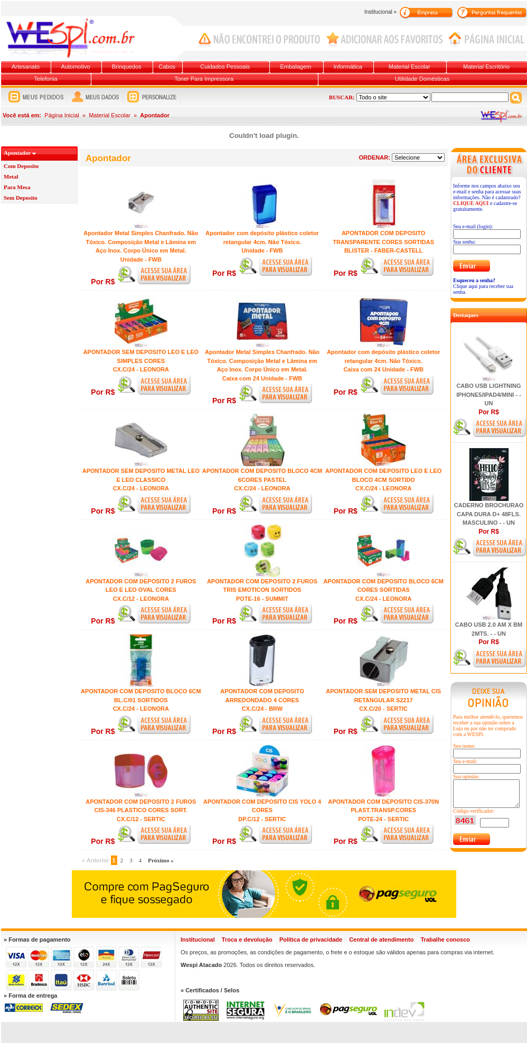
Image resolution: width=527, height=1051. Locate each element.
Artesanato (26, 66)
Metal (11, 176)
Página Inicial (61, 115)
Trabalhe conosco (445, 939)
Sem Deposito (20, 197)
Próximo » (161, 860)
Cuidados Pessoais (225, 66)
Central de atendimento (381, 939)
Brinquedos (127, 66)
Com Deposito (21, 166)
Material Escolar (409, 66)
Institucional (198, 939)
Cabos (166, 66)
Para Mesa (17, 187)
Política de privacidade (310, 939)
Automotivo (75, 66)
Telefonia (46, 79)
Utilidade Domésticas (422, 79)
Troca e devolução (247, 939)
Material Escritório (486, 66)
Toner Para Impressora (203, 79)
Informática (348, 66)
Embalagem (296, 66)
